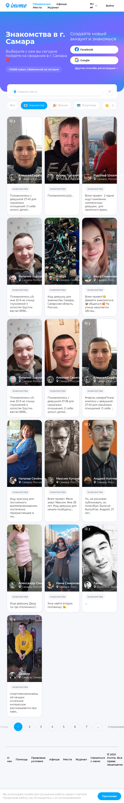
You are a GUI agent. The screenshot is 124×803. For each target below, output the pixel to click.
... (98, 726)
